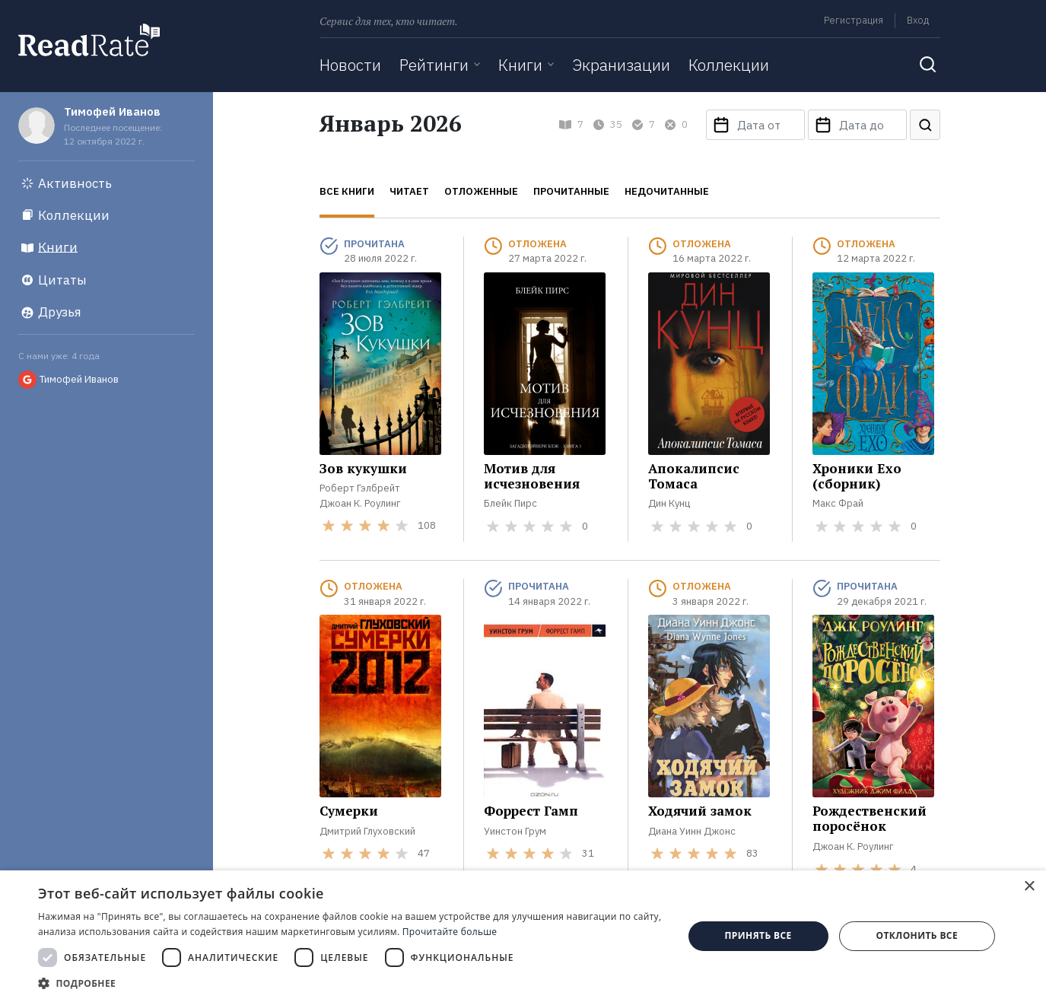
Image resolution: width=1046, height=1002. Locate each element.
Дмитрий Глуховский (367, 831)
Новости (350, 64)
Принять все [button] (758, 935)
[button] (350, 983)
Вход (918, 20)
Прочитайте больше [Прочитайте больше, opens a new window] (449, 931)
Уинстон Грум (515, 831)
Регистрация (853, 20)
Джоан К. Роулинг (360, 503)
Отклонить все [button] (917, 935)
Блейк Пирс (510, 503)
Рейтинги (434, 64)
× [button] (1029, 886)
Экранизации (621, 64)
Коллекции (728, 64)
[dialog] (523, 936)
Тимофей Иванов (112, 111)
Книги (520, 64)
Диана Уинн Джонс (692, 831)
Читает (409, 191)
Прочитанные (571, 191)
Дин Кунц (669, 503)
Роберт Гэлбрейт (360, 488)
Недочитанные (667, 191)
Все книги (347, 191)
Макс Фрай (837, 503)
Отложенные (481, 191)
